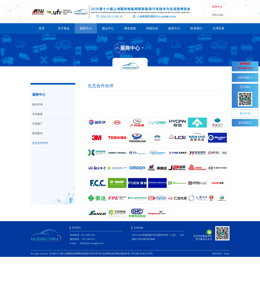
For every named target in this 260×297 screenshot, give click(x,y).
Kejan (226, 253)
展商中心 (86, 28)
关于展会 (64, 28)
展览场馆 (130, 28)
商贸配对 (37, 133)
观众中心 (108, 28)
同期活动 (152, 28)
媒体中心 (174, 28)
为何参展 (37, 114)
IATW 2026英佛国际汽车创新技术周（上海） (154, 235)
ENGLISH (217, 14)
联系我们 (196, 28)
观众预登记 (245, 122)
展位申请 (37, 104)
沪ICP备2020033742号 (142, 253)
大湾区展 (218, 28)
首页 (42, 28)
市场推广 (37, 123)
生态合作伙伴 (40, 143)
